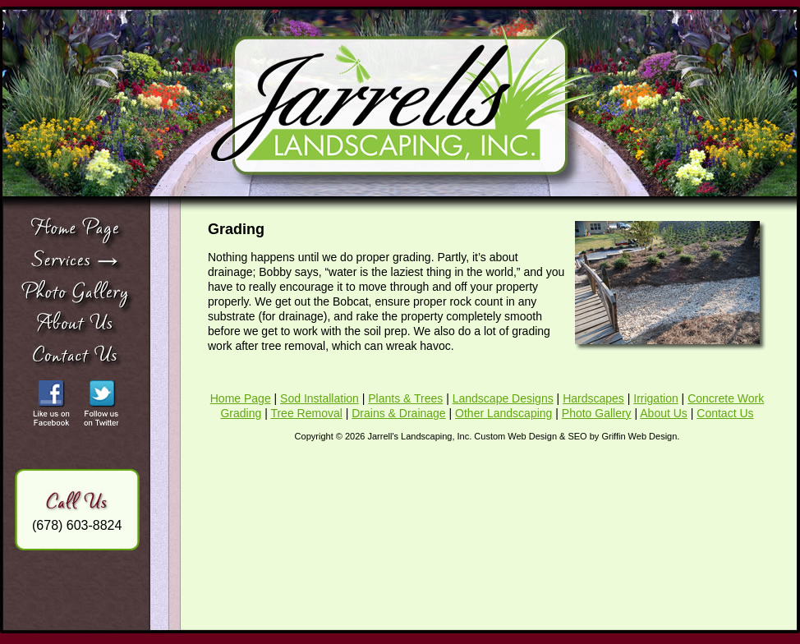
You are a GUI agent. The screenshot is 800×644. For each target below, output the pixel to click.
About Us (663, 413)
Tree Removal (306, 413)
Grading (240, 413)
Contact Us (725, 413)
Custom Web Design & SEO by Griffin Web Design (575, 436)
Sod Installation (319, 398)
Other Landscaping (503, 413)
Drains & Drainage (398, 413)
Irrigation (655, 398)
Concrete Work (725, 398)
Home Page (240, 398)
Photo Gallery (597, 413)
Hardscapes (593, 398)
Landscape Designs (503, 398)
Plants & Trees (405, 398)
